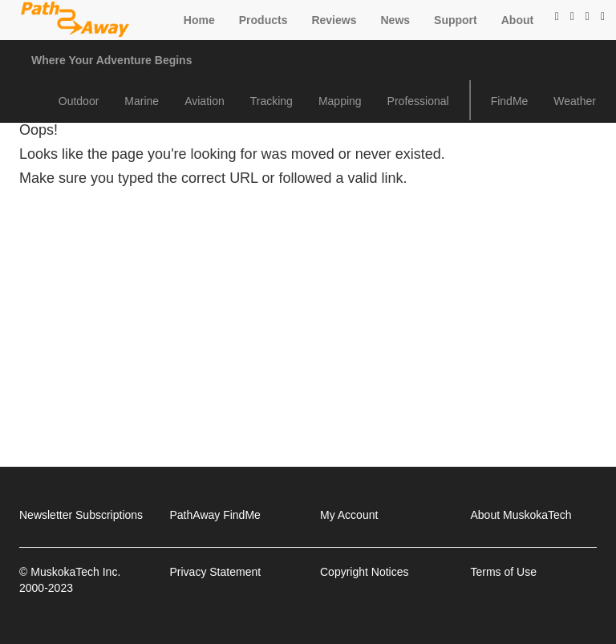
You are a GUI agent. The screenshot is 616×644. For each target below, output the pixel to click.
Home (199, 20)
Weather (574, 101)
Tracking (271, 101)
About (517, 20)
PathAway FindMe (215, 514)
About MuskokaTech (521, 514)
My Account (349, 514)
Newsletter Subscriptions (81, 514)
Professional (418, 101)
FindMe (510, 101)
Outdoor (79, 101)
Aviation (204, 101)
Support (455, 20)
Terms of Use (504, 571)
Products (263, 20)
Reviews (333, 20)
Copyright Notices (364, 571)
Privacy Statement (215, 571)
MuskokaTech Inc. (75, 571)
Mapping (340, 101)
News (395, 20)
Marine (141, 101)
